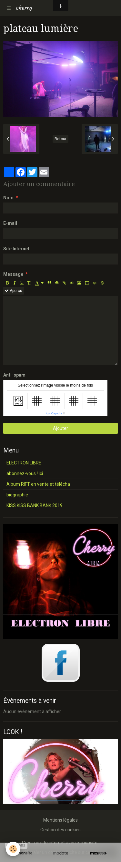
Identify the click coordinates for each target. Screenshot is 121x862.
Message (13, 274)
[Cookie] (13, 849)
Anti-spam (14, 375)
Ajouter (60, 428)
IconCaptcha (54, 413)
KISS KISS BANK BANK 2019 (34, 505)
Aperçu (13, 290)
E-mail (10, 223)
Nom (8, 197)
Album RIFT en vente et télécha (38, 484)
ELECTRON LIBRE (23, 462)
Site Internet (16, 248)
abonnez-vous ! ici (24, 473)
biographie (17, 494)
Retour (60, 139)
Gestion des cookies (60, 829)
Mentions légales (60, 820)
